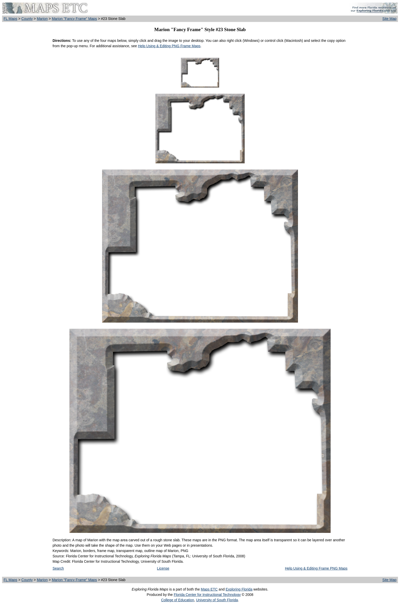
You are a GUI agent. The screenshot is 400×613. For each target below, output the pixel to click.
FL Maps (10, 19)
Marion (42, 19)
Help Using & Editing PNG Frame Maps (169, 46)
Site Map (389, 19)
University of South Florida (217, 600)
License (163, 568)
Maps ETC (209, 589)
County (27, 19)
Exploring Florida (239, 589)
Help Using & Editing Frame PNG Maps (316, 568)
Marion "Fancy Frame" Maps (74, 19)
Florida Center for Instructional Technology (207, 595)
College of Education (177, 600)
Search (58, 568)
